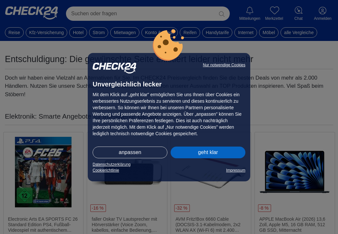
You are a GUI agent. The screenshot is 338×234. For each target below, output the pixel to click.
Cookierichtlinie (106, 170)
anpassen (130, 152)
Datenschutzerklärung (112, 164)
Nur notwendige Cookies (224, 65)
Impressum (235, 170)
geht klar (208, 152)
